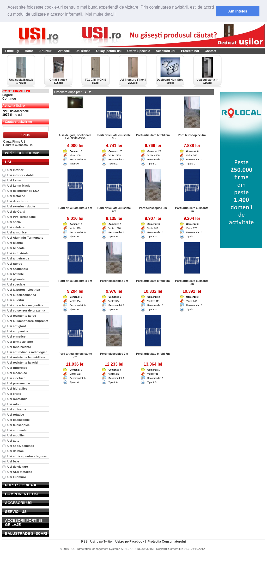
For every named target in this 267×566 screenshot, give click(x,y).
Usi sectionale (17, 268)
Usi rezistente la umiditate (26, 357)
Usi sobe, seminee (20, 445)
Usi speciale (16, 284)
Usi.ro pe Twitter (101, 541)
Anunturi (45, 51)
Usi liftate (14, 393)
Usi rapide (14, 263)
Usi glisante (16, 279)
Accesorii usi (165, 51)
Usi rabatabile (17, 398)
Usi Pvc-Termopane (21, 216)
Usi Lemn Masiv (19, 185)
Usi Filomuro (16, 477)
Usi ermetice (16, 336)
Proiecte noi (190, 51)
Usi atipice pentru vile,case (27, 456)
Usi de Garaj (16, 211)
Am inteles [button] (237, 11)
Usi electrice (16, 378)
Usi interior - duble (20, 175)
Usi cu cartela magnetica (25, 305)
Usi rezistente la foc (21, 315)
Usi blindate (16, 248)
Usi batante (15, 274)
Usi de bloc (15, 451)
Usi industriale (17, 253)
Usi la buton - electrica (23, 289)
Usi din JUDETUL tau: (21, 153)
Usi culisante (16, 409)
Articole (64, 51)
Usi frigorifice (17, 367)
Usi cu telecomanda (21, 294)
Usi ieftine (82, 51)
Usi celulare (16, 227)
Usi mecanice (17, 372)
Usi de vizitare (17, 466)
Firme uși (12, 51)
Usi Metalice (16, 196)
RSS (84, 541)
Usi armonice (17, 232)
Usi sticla (14, 222)
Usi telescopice (18, 425)
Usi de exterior (18, 201)
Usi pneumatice (18, 383)
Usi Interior (15, 169)
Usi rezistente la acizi (22, 362)
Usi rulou (14, 404)
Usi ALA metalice (19, 471)
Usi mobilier (16, 435)
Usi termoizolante (20, 341)
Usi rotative (15, 414)
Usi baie (13, 461)
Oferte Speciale (138, 51)
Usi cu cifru (15, 300)
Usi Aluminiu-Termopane (25, 237)
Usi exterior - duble (21, 206)
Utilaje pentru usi (109, 51)
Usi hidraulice (17, 388)
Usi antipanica (17, 331)
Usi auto (13, 440)
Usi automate (17, 430)
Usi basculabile (18, 419)
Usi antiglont (16, 326)
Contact (210, 51)
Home (29, 51)
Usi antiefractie (18, 258)
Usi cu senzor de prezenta (26, 310)
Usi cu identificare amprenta (27, 320)
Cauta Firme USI (14, 141)
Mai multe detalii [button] (100, 14)
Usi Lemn (14, 180)
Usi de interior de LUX (23, 190)
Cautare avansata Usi (18, 145)
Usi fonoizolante (19, 346)
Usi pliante (15, 242)
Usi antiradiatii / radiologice (27, 352)
